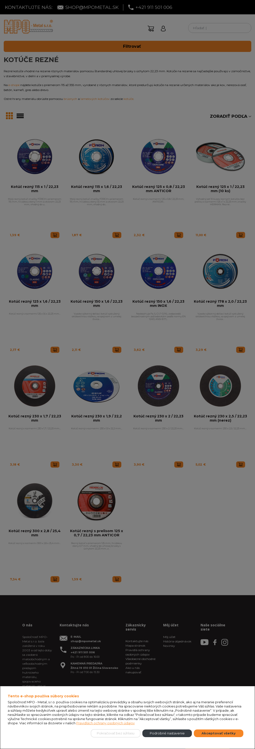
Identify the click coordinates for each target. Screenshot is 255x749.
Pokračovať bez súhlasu (115, 733)
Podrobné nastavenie (167, 733)
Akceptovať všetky (219, 733)
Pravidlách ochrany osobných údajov (105, 723)
